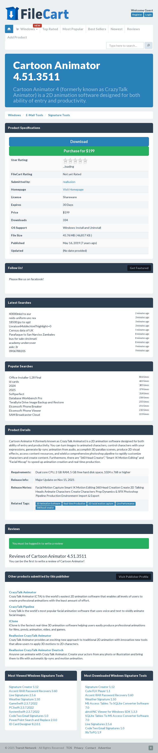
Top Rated (50, 29)
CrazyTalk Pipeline (21, 606)
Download (79, 141)
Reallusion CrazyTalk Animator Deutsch (36, 650)
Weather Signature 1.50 (24, 699)
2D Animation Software (48, 503)
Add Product (17, 37)
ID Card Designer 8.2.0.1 (24, 724)
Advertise (104, 747)
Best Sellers (97, 29)
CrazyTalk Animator (22, 592)
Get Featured (139, 268)
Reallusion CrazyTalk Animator (30, 635)
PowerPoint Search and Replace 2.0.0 (33, 720)
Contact (90, 747)
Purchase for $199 (79, 151)
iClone (13, 621)
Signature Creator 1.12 (23, 687)
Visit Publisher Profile (133, 576)
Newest (117, 29)
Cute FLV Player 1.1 (97, 691)
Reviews (133, 29)
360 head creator (45, 507)
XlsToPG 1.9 (93, 732)
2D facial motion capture (100, 503)
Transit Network (25, 747)
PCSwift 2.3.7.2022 (21, 707)
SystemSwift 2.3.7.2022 (24, 711)
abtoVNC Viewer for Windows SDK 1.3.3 (111, 711)
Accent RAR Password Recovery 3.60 (33, 691)
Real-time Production (74, 503)
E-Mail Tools (34, 115)
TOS (69, 747)
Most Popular (73, 29)
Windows (27, 29)
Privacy (78, 747)
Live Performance (125, 503)
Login (148, 14)
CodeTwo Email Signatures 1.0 (28, 715)
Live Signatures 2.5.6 (22, 695)
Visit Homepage (73, 189)
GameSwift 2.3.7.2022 (23, 703)
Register (137, 14)
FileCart (38, 15)
